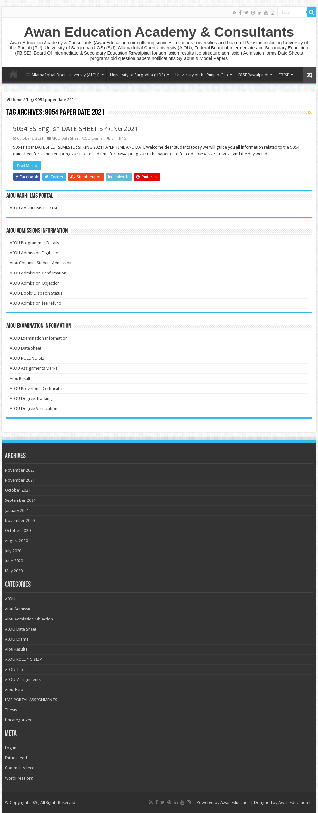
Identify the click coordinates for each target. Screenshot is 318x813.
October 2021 (18, 490)
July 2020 (13, 550)
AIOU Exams (92, 138)
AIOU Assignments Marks (33, 368)
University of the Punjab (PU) (201, 75)
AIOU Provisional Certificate (36, 388)
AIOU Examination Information (39, 338)
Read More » (27, 165)
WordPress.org (19, 778)
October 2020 (18, 530)
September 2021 (20, 500)
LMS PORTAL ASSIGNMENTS (31, 699)
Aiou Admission (19, 608)
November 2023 (20, 470)
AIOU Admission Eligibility (34, 252)
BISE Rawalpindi (253, 75)
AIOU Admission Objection (35, 283)
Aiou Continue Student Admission (40, 262)
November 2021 (20, 480)
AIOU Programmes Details (34, 242)
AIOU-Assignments (23, 679)
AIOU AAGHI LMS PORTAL (34, 208)
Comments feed (20, 768)
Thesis (11, 709)
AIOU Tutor (15, 669)
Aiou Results (21, 378)
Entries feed (16, 757)
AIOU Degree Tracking (31, 398)
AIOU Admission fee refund (35, 303)
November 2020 (20, 520)
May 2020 (14, 570)
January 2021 (17, 510)
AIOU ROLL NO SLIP (28, 358)
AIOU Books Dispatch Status (36, 293)
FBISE (284, 75)
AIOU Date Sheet (66, 138)
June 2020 (14, 560)
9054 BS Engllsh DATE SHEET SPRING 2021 (75, 129)
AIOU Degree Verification (33, 408)
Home (13, 74)
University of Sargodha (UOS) (137, 75)
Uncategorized (18, 719)
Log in (10, 747)
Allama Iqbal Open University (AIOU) (63, 75)
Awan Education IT (295, 802)
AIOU (10, 598)
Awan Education (235, 802)
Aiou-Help (14, 689)
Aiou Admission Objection (29, 619)
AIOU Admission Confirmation (38, 273)
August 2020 (16, 540)
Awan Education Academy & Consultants (159, 32)
